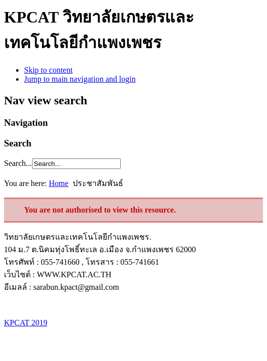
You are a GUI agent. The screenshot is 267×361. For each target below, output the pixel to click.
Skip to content (48, 70)
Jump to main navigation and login (80, 79)
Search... (18, 163)
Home (58, 183)
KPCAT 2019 (25, 322)
